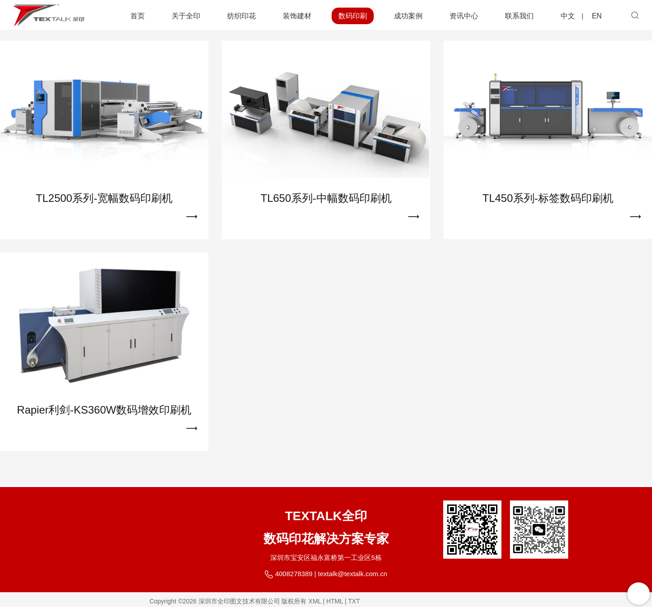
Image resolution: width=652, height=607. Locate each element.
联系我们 (519, 16)
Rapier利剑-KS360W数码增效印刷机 (104, 414)
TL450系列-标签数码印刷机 (547, 203)
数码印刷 (352, 16)
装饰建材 (297, 16)
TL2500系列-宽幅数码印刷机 (104, 203)
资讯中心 (463, 16)
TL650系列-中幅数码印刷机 (325, 203)
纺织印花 (241, 16)
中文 (568, 16)
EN (597, 16)
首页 (137, 16)
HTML (334, 601)
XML (314, 601)
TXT (354, 601)
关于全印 (186, 16)
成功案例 (408, 16)
